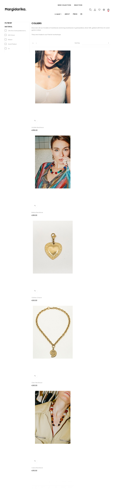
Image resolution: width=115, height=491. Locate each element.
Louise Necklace (91, 213)
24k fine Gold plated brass (17, 31)
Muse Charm (36, 255)
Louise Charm (64, 213)
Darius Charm (90, 127)
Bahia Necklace (64, 85)
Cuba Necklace (64, 127)
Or (9, 48)
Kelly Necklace (37, 213)
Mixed (10, 40)
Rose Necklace (37, 298)
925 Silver (11, 35)
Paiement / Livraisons (30, 462)
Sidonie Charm (64, 298)
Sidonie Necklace (91, 298)
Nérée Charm (64, 255)
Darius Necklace (37, 170)
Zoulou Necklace (38, 340)
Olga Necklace (90, 255)
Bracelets (8, 470)
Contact (25, 476)
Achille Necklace (38, 85)
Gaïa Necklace (64, 170)
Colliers (7, 474)
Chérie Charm (90, 85)
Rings (7, 462)
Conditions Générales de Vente (31, 467)
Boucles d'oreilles (11, 466)
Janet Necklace (91, 170)
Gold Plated (12, 44)
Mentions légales (29, 472)
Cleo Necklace (37, 127)
